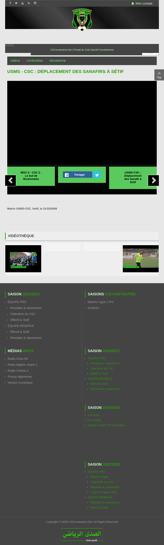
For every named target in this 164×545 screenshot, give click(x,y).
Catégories (34, 60)
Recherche (58, 60)
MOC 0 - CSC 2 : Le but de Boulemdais (31, 176)
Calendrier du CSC (22, 314)
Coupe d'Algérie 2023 (103, 492)
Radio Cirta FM (18, 358)
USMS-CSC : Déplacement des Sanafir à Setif (133, 177)
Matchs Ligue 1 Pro (101, 302)
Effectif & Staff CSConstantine (106, 425)
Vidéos (15, 60)
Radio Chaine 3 (18, 370)
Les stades (94, 420)
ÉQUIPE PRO (17, 302)
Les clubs (94, 415)
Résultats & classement (25, 308)
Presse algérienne (20, 376)
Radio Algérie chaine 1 (23, 364)
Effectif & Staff (19, 320)
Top (159, 74)
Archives (93, 308)
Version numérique (20, 382)
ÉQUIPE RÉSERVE (21, 326)
